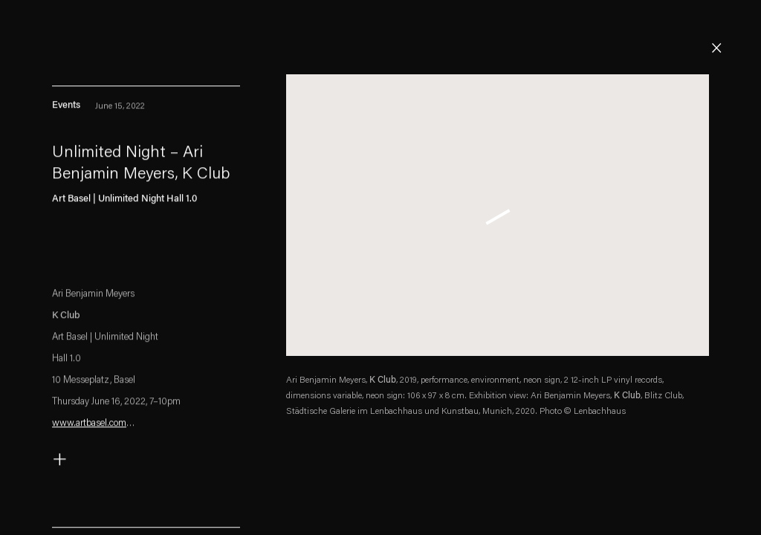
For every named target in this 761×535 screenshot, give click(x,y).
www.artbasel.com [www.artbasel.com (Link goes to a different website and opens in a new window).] (89, 426)
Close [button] (716, 48)
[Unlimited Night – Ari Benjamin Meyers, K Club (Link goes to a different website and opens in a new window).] (146, 167)
